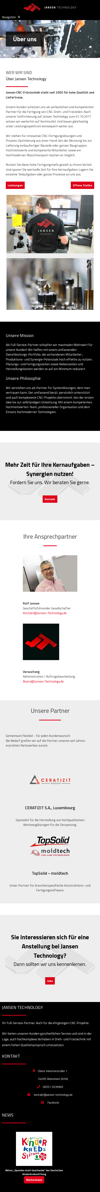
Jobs (50, 981)
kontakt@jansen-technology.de (50, 1094)
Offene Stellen (82, 185)
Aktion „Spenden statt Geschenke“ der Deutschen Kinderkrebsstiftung (34, 1172)
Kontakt (50, 499)
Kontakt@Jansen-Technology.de (45, 612)
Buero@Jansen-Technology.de (43, 681)
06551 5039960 (53, 1087)
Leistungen (15, 185)
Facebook (50, 1102)
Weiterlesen (34, 1180)
